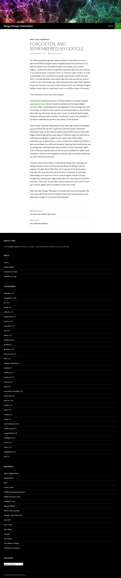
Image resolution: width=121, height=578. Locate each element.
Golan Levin (8, 487)
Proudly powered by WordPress (15, 575)
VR (5, 456)
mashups (7, 372)
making (7, 368)
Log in (6, 262)
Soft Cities (8, 525)
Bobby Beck (8, 478)
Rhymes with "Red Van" (13, 515)
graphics (7, 349)
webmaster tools (37, 104)
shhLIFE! (7, 520)
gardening (8, 340)
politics (7, 405)
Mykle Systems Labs (12, 497)
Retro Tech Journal (11, 511)
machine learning (10, 363)
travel (6, 442)
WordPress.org (10, 276)
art (5, 302)
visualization (9, 452)
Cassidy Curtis (55, 53)
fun (5, 330)
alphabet (7, 293)
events (7, 321)
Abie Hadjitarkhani (11, 473)
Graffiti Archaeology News (14, 492)
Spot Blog (8, 529)
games (6, 335)
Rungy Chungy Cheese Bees (18, 26)
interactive (8, 354)
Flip (5, 483)
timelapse (8, 438)
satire (6, 419)
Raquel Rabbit (9, 506)
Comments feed (10, 272)
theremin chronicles (12, 548)
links (6, 358)
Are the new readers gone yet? (60, 212)
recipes (7, 414)
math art (7, 377)
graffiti (6, 344)
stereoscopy (9, 428)
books (6, 307)
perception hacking (11, 391)
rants (32, 39)
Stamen (7, 534)
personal (7, 396)
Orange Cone (9, 501)
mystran (7, 382)
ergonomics (8, 316)
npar (6, 386)
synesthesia (9, 433)
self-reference (42, 39)
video (6, 447)
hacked (33, 128)
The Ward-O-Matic (11, 543)
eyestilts (7, 326)
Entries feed (9, 267)
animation (8, 298)
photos (7, 400)
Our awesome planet (60, 221)
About (110, 26)
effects (7, 312)
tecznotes (8, 538)
